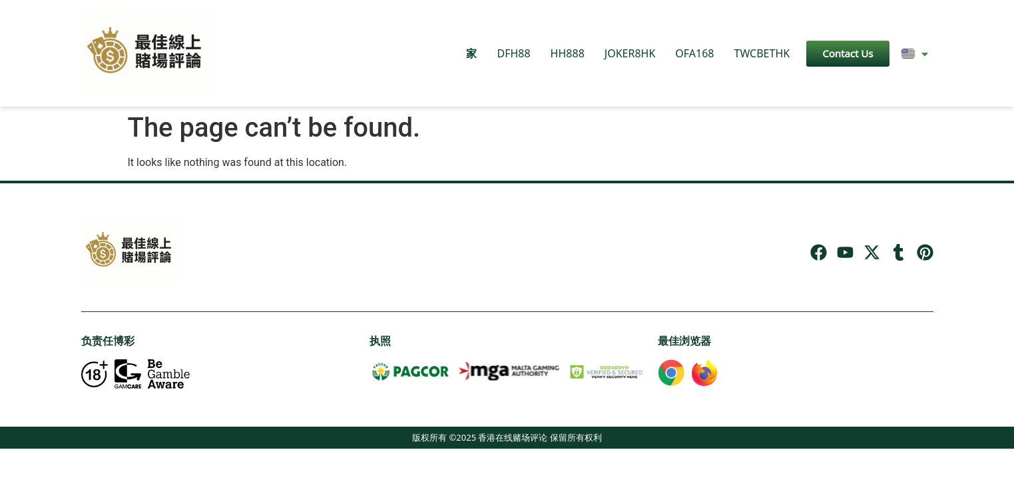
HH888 (568, 53)
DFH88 (513, 53)
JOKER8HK (630, 53)
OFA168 (694, 53)
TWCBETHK (762, 53)
